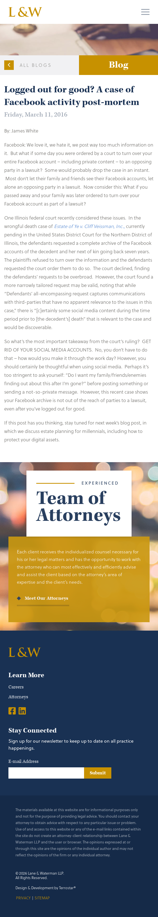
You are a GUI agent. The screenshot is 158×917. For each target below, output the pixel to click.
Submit (98, 773)
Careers (16, 687)
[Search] (124, 12)
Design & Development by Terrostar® (45, 887)
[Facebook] (12, 710)
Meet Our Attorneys (46, 598)
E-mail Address (23, 761)
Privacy (23, 897)
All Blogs (36, 65)
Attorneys (18, 697)
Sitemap (42, 897)
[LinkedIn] (22, 710)
